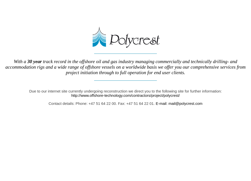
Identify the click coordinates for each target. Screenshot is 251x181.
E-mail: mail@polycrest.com (178, 103)
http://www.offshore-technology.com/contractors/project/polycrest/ (125, 95)
